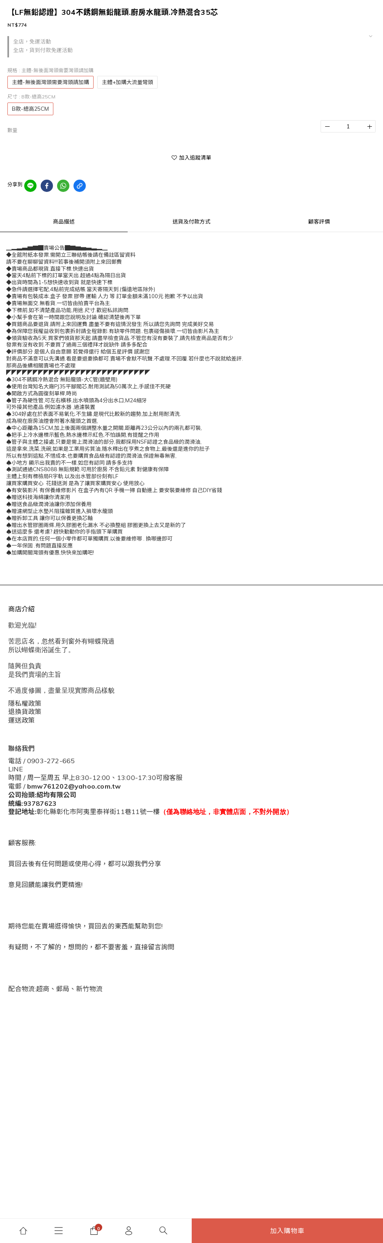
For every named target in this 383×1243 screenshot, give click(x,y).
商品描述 (64, 221)
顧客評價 (319, 221)
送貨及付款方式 (191, 221)
